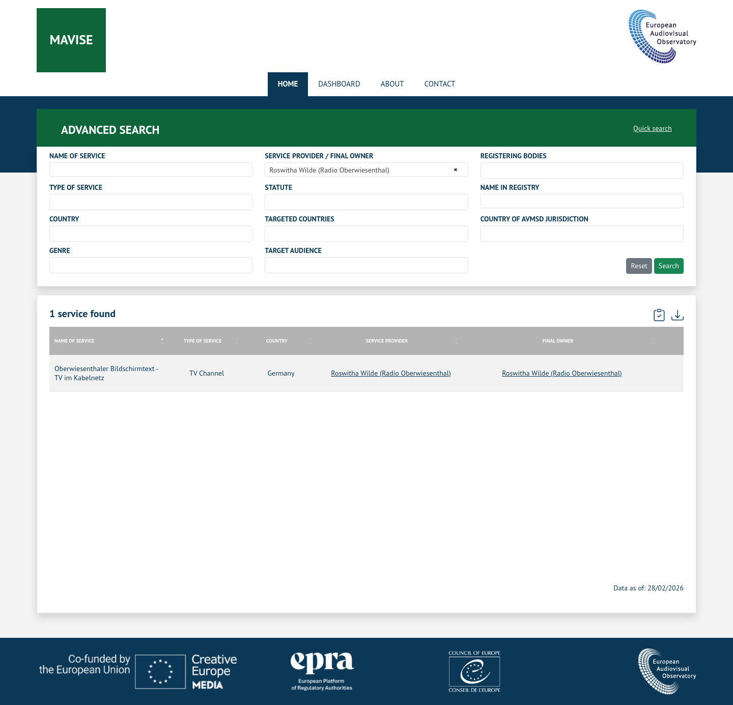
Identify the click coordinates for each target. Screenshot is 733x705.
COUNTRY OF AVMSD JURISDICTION (534, 218)
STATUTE (278, 187)
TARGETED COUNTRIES (299, 218)
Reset (639, 265)
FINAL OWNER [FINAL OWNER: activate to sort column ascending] (558, 340)
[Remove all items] (453, 169)
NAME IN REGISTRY (510, 187)
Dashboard (339, 84)
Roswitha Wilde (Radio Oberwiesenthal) (391, 373)
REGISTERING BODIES (514, 155)
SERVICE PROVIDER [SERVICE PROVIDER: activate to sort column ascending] (387, 340)
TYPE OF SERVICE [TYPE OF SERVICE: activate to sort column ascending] (202, 340)
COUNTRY (64, 218)
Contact (440, 84)
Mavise (71, 39)
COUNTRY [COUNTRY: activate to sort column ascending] (277, 340)
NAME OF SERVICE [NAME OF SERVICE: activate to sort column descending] (74, 340)
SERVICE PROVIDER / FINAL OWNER (319, 155)
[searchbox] (486, 170)
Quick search (652, 128)
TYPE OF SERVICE (75, 187)
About (392, 84)
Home (288, 84)
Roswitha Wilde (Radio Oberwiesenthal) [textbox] (329, 170)
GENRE (59, 250)
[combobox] (150, 169)
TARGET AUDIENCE (293, 250)
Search (669, 265)
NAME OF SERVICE (77, 155)
